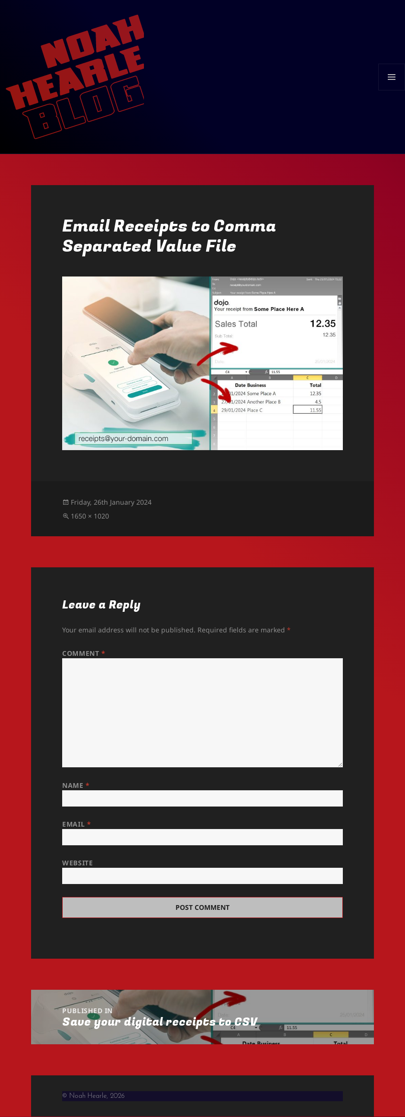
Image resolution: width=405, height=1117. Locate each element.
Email (76, 824)
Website (77, 862)
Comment (83, 653)
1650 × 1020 (90, 515)
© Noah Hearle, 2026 (93, 1096)
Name (75, 785)
